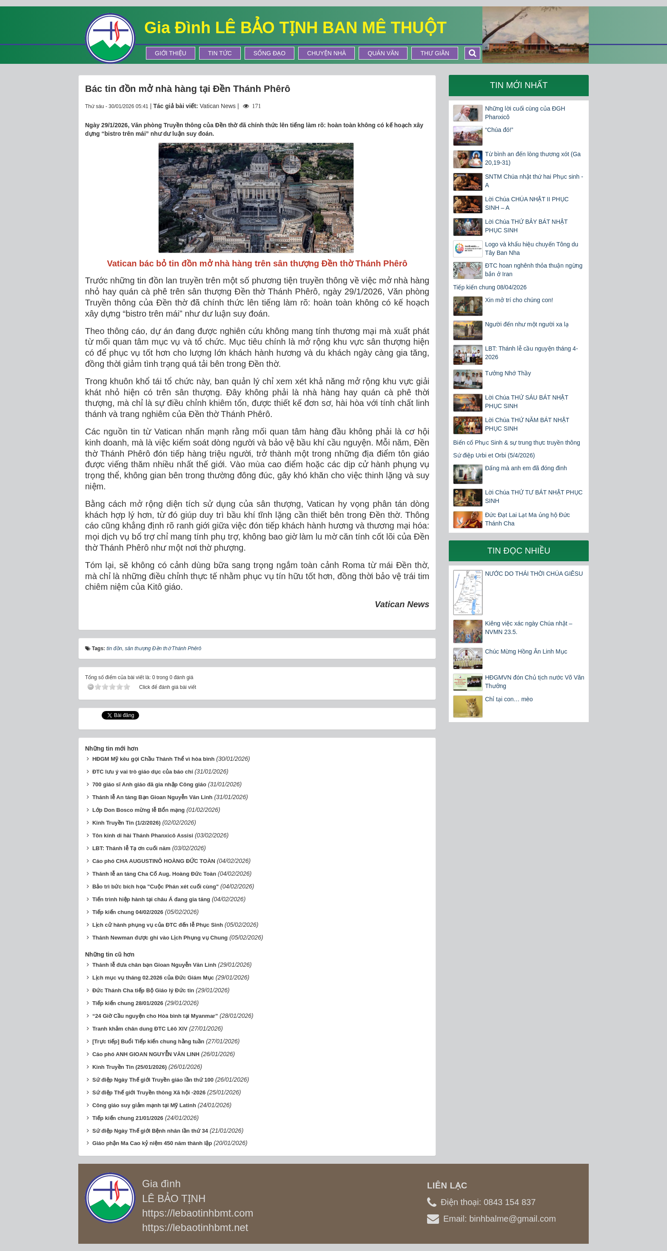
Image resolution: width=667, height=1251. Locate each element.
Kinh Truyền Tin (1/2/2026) (126, 823)
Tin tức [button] (220, 53)
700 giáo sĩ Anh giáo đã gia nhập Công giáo (149, 784)
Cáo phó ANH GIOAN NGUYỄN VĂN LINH (146, 1054)
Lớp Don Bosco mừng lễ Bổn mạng (138, 810)
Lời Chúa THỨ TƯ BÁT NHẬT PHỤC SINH (533, 496)
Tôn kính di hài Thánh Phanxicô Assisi (142, 835)
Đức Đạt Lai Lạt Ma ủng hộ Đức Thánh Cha (527, 519)
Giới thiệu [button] (170, 53)
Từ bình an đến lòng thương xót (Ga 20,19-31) (533, 158)
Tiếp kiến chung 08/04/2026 (490, 287)
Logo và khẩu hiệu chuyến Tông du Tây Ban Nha (531, 248)
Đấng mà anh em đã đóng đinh (526, 468)
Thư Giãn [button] (434, 53)
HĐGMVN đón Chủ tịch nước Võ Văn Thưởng (534, 681)
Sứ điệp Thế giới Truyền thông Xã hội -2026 (148, 1092)
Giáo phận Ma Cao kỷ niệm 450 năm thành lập (152, 1143)
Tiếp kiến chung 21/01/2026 (127, 1118)
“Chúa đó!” (499, 129)
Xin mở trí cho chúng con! (519, 300)
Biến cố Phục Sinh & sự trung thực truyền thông (516, 442)
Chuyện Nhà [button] (326, 53)
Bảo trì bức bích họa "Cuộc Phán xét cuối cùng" (155, 886)
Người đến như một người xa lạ (527, 324)
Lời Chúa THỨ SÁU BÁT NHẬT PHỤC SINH (526, 401)
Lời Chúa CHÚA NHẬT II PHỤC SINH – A (527, 203)
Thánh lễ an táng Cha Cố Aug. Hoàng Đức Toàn (154, 874)
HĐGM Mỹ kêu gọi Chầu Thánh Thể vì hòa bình (153, 759)
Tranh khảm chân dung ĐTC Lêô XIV (140, 1028)
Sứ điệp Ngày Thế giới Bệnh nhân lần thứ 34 (150, 1131)
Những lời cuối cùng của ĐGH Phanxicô (525, 112)
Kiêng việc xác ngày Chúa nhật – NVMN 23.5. (528, 627)
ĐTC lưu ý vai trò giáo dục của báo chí (142, 771)
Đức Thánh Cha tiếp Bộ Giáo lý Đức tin (143, 990)
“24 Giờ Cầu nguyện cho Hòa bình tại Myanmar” (155, 1016)
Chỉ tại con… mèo (509, 699)
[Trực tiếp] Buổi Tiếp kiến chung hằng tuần (148, 1041)
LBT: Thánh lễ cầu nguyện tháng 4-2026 (531, 352)
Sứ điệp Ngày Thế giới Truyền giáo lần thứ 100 (153, 1080)
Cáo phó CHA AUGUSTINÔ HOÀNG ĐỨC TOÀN (153, 861)
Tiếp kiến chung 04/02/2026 (127, 912)
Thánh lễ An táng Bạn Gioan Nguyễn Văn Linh (152, 797)
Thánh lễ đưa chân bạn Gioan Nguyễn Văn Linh (154, 965)
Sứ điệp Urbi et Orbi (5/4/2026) (494, 455)
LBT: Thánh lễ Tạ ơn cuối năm (131, 848)
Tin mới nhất (519, 85)
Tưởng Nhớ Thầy (508, 373)
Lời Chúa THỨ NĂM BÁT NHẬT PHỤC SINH (527, 424)
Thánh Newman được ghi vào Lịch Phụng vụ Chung (160, 937)
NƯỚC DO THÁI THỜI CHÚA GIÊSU (534, 573)
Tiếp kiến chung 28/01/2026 (127, 1003)
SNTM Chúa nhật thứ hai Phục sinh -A (534, 181)
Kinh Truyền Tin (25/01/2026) (129, 1067)
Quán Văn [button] (383, 53)
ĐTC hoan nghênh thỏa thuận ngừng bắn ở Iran (533, 269)
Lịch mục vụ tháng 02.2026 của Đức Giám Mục (153, 977)
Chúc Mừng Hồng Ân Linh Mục (526, 651)
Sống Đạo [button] (269, 53)
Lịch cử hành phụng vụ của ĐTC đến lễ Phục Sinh (157, 925)
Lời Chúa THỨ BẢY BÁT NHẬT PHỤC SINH (526, 226)
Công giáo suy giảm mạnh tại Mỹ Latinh (144, 1105)
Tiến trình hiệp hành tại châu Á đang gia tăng (151, 899)
